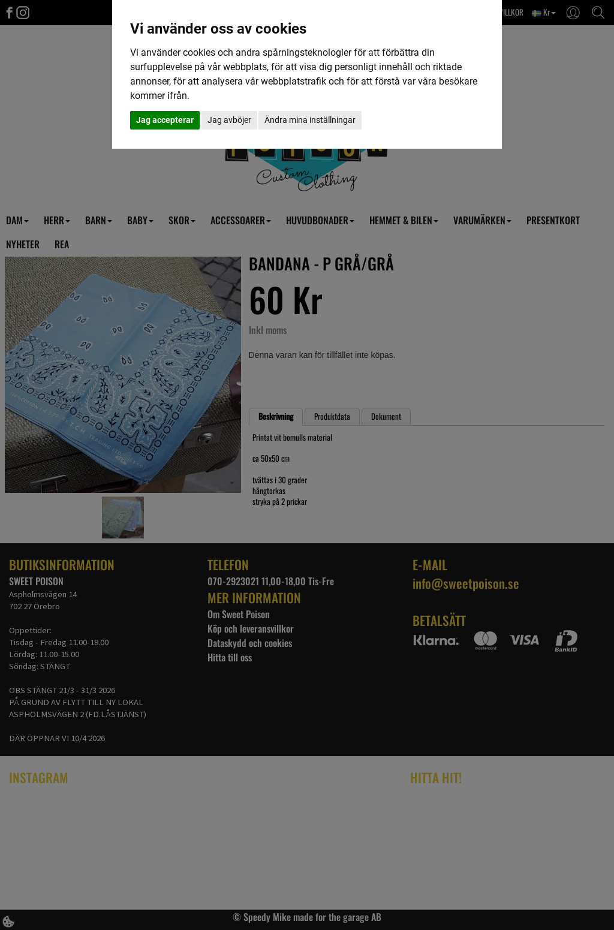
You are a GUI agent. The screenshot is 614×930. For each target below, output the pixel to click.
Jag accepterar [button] (165, 120)
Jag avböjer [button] (229, 120)
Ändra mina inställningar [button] (310, 120)
